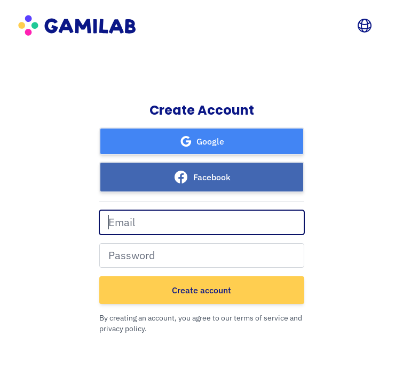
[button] (201, 141)
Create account (201, 290)
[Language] (364, 25)
